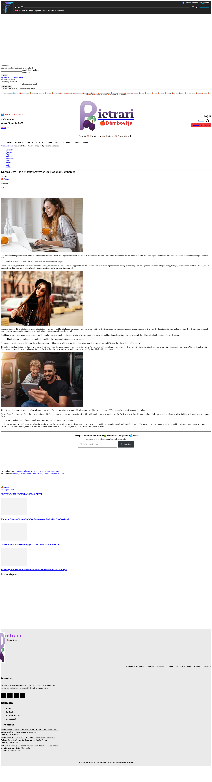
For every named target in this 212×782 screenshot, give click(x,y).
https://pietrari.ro (7, 489)
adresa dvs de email (29, 84)
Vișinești (98, 94)
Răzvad (182, 93)
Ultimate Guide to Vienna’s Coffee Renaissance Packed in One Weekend (35, 519)
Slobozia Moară (191, 93)
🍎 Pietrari (5, 179)
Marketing (10, 158)
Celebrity (9, 146)
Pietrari (142, 93)
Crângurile (56, 93)
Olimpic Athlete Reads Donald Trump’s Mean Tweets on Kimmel (39, 473)
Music (8, 160)
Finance (9, 152)
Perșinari (135, 93)
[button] (204, 120)
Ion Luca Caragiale (105, 93)
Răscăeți (169, 93)
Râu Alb (175, 93)
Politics (8, 163)
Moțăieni (128, 93)
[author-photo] (6, 485)
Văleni (86, 94)
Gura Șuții (87, 93)
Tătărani (199, 93)
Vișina (92, 94)
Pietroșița (149, 93)
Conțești (48, 93)
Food (8, 154)
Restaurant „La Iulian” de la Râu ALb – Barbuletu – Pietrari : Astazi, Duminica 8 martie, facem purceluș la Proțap (28, 739)
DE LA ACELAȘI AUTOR (32, 494)
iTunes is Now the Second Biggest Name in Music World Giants (30, 544)
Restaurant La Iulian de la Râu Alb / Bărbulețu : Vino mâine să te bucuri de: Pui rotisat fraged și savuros (29, 731)
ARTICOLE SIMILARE (11, 494)
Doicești (70, 93)
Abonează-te (126, 444)
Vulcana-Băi (113, 94)
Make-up (9, 156)
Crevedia (63, 93)
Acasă (3, 146)
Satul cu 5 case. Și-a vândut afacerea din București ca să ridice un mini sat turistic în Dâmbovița (29, 747)
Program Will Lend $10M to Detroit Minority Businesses (37, 471)
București (5, 751)
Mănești (114, 93)
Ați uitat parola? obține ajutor (12, 77)
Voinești (105, 94)
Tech (7, 165)
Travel (8, 167)
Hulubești (94, 93)
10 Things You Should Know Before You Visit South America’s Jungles (34, 569)
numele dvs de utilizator (31, 70)
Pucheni (162, 93)
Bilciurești (41, 93)
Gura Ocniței (78, 93)
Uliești (205, 93)
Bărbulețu (34, 93)
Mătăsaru (121, 93)
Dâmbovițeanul (25, 93)
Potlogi (156, 93)
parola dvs (26, 73)
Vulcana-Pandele (123, 94)
